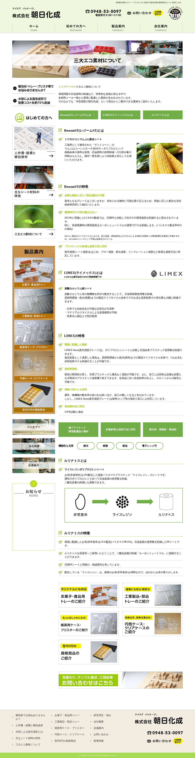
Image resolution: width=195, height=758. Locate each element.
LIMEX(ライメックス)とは (118, 115)
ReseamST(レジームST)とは (75, 115)
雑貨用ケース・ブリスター (69, 728)
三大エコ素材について (28, 744)
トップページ (66, 86)
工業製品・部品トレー (67, 721)
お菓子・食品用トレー (67, 715)
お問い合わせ (101, 734)
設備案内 (99, 728)
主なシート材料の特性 (28, 738)
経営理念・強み (102, 715)
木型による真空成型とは (29, 731)
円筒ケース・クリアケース (69, 734)
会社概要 (99, 721)
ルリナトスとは (160, 115)
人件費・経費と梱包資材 (29, 725)
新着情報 (99, 741)
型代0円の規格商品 (65, 741)
